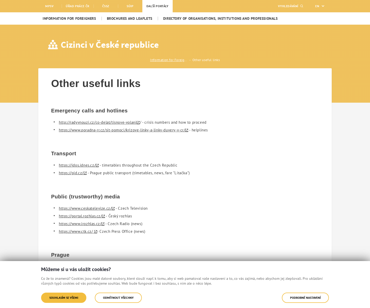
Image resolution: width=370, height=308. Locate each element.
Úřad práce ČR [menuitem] (77, 6)
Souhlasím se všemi (63, 298)
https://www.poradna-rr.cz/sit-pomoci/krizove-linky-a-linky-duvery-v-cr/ (122, 130)
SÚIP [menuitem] (130, 6)
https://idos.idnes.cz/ (77, 165)
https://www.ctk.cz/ (76, 231)
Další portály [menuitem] (157, 6)
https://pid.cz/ (71, 172)
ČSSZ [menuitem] (105, 6)
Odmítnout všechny (118, 298)
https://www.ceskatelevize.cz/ (85, 208)
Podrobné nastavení (305, 298)
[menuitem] (69, 18)
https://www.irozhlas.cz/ (80, 223)
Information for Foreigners (169, 60)
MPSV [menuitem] (49, 6)
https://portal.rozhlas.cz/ (80, 216)
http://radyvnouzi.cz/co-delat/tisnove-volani (97, 122)
